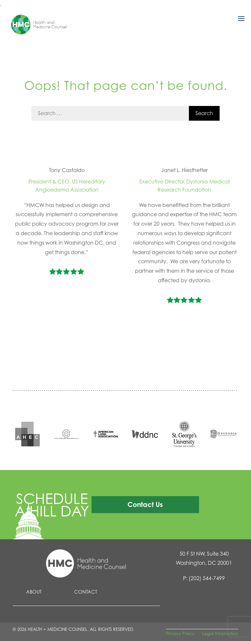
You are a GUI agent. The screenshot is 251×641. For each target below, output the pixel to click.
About (34, 592)
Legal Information (220, 633)
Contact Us (145, 504)
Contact (85, 592)
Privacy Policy (180, 633)
